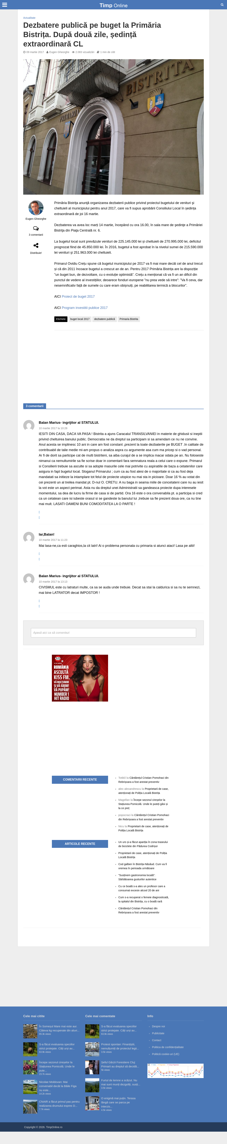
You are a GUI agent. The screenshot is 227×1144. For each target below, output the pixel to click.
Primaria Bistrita (129, 319)
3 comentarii (36, 234)
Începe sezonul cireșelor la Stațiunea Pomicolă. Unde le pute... (57, 1078)
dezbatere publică (104, 319)
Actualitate (29, 17)
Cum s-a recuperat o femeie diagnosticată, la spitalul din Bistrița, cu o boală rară (143, 909)
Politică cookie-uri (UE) (166, 1066)
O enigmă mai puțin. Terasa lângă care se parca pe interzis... (118, 1114)
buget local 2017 (80, 319)
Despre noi (159, 1038)
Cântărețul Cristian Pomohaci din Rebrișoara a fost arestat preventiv (142, 819)
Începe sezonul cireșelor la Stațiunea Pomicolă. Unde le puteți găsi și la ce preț (142, 804)
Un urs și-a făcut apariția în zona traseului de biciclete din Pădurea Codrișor (139, 850)
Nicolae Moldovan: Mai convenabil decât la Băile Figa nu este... (57, 1098)
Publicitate (158, 1045)
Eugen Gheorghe (59, 52)
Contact (157, 1052)
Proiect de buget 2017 (78, 296)
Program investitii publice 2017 (85, 308)
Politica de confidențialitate (168, 1059)
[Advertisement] (129, 363)
